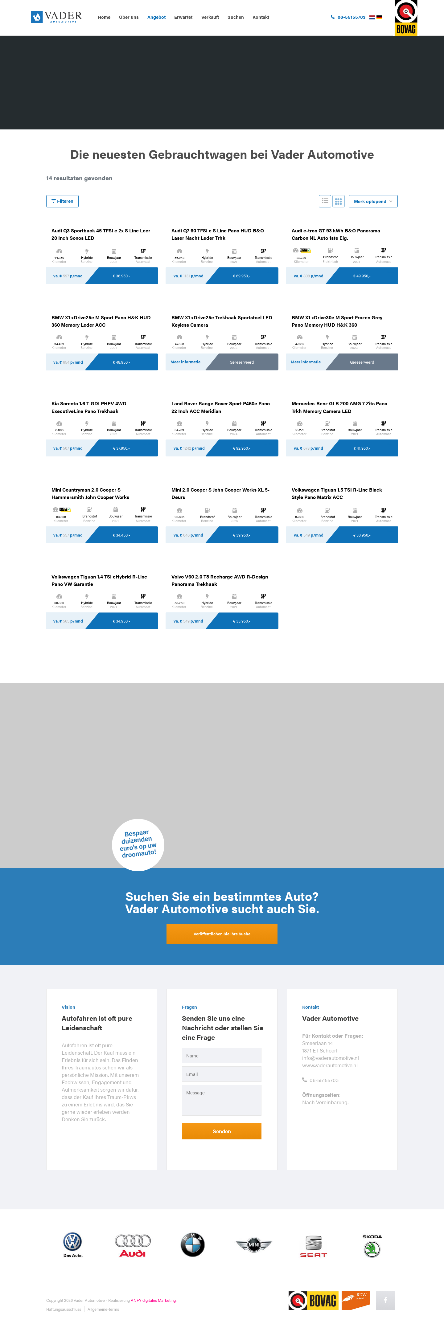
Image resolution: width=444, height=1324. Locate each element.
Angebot (156, 17)
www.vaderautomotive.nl (330, 1065)
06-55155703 (320, 1080)
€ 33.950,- (362, 535)
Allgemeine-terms (103, 1309)
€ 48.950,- (121, 362)
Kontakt (261, 17)
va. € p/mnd (68, 276)
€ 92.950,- (241, 448)
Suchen (236, 17)
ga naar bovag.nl (406, 18)
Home (104, 17)
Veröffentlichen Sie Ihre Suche (222, 934)
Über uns (129, 17)
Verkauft (210, 17)
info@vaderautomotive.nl (330, 1057)
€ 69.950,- (241, 276)
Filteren (62, 201)
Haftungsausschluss (63, 1309)
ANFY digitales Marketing (153, 1300)
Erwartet (183, 17)
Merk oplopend (373, 201)
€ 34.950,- (121, 621)
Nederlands (372, 17)
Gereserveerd (242, 362)
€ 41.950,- (362, 448)
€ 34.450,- (121, 535)
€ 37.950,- (121, 448)
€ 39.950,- (241, 535)
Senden (222, 1131)
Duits (379, 17)
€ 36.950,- (121, 276)
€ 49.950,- (362, 276)
